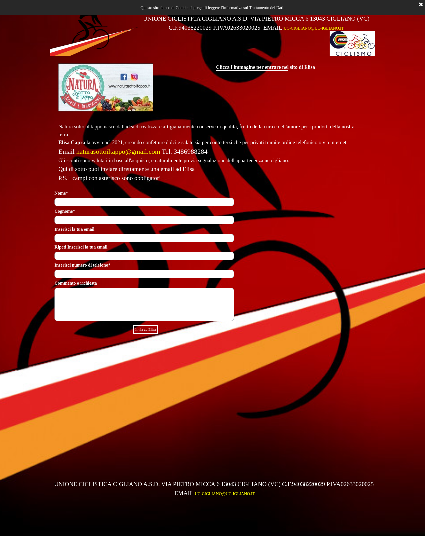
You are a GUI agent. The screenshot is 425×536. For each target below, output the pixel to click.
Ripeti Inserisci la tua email (81, 247)
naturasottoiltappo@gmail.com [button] (118, 151)
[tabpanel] (256, 23)
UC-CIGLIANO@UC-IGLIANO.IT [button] (314, 28)
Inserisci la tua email (74, 229)
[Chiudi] (421, 4)
